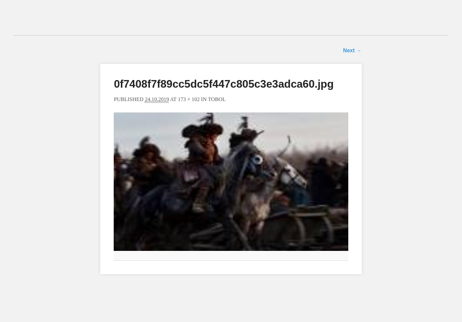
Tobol (217, 99)
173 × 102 (189, 99)
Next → (352, 50)
